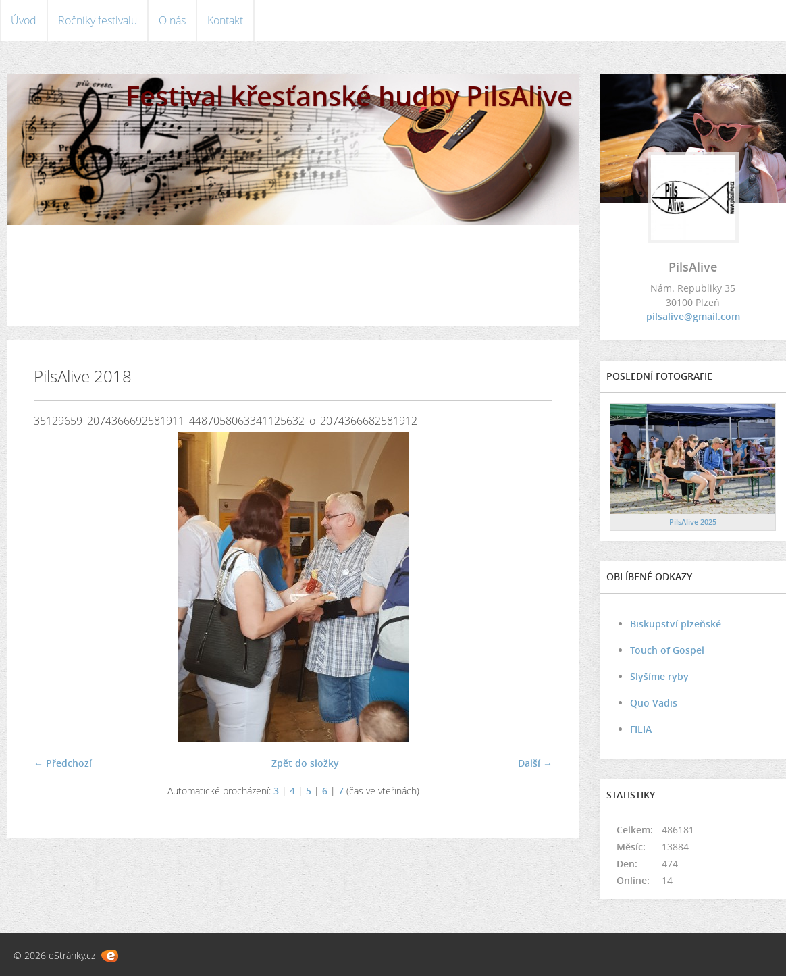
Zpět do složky (305, 762)
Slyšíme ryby (659, 676)
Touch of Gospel (667, 650)
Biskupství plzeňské (675, 623)
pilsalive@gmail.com (693, 316)
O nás (172, 20)
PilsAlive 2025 (692, 522)
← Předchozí (63, 762)
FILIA (641, 729)
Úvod (23, 20)
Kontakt (225, 20)
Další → (535, 762)
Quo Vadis (653, 702)
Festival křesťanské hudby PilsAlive (349, 95)
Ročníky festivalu (97, 20)
